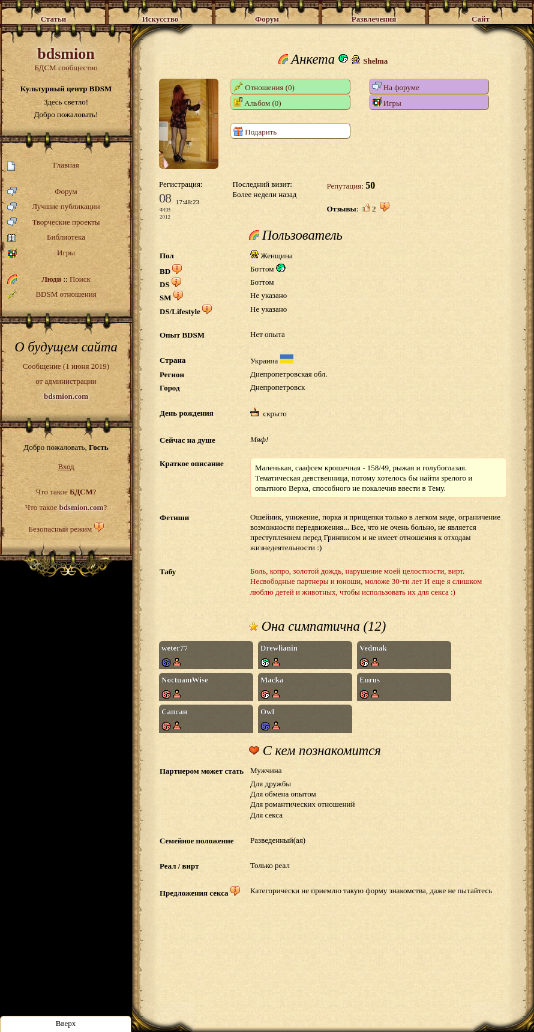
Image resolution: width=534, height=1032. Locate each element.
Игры (41, 253)
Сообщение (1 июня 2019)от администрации (66, 381)
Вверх (66, 1023)
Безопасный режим (60, 528)
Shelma (375, 60)
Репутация (343, 185)
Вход (66, 466)
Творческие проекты (53, 222)
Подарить (255, 131)
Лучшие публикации (53, 207)
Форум (42, 192)
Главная (43, 165)
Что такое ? (65, 491)
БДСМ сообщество (66, 58)
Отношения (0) (264, 87)
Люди (51, 279)
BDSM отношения (52, 294)
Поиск (80, 279)
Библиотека (46, 237)
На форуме (395, 87)
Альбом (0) (257, 102)
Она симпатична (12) (317, 626)
